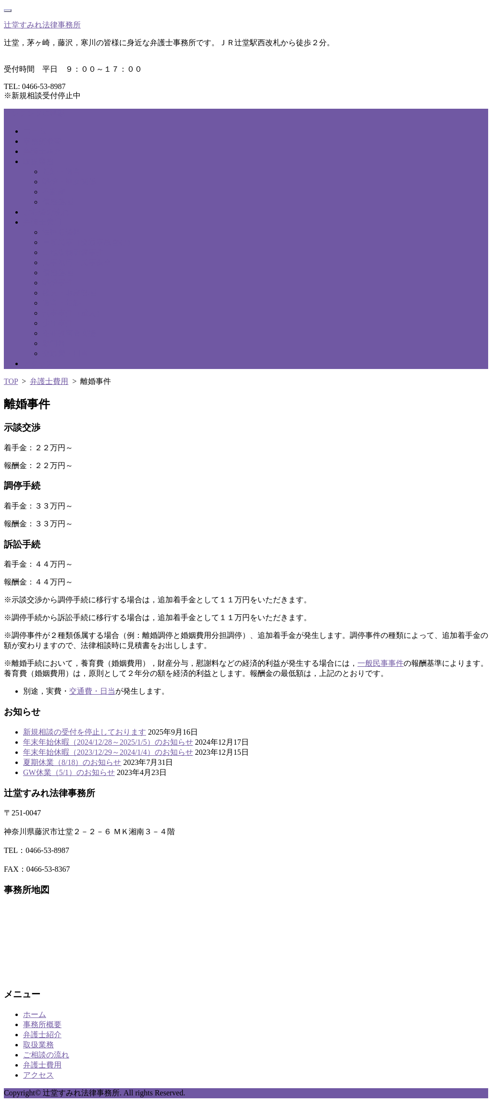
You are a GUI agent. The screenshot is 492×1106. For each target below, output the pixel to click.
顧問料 (53, 343)
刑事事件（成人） (73, 313)
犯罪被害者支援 (69, 333)
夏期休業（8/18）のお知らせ (72, 762)
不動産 (53, 192)
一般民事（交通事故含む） (88, 242)
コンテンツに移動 (34, 113)
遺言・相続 (61, 303)
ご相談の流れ (46, 212)
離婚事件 (57, 283)
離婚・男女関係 (69, 182)
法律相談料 (61, 232)
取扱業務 (38, 161)
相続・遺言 (61, 171)
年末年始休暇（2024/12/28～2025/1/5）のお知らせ (108, 742)
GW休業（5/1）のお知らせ (69, 772)
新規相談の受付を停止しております (84, 732)
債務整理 (57, 202)
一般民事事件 (380, 663)
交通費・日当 (65, 353)
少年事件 (57, 323)
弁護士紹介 (42, 151)
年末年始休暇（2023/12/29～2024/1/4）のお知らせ (108, 752)
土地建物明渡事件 (73, 252)
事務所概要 (42, 141)
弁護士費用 (42, 222)
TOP (11, 381)
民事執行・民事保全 (76, 262)
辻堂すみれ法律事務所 (42, 25)
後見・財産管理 (69, 293)
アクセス (38, 363)
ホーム (34, 131)
